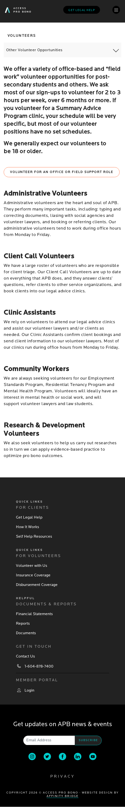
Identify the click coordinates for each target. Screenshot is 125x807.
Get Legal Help (29, 517)
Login (29, 690)
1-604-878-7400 (39, 666)
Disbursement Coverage (37, 585)
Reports (23, 623)
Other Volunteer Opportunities (34, 50)
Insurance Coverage (33, 575)
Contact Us (25, 656)
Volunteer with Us (31, 565)
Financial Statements (34, 614)
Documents (26, 633)
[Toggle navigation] (116, 10)
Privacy (62, 776)
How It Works (27, 527)
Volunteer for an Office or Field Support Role (61, 172)
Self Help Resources (34, 536)
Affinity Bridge (62, 796)
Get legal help (81, 10)
